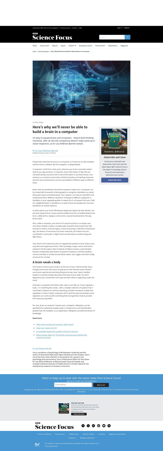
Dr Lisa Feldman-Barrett (42, 348)
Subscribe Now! (79, 414)
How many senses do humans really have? (54, 324)
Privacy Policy (119, 390)
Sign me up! (101, 385)
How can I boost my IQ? (46, 328)
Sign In (119, 28)
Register (127, 28)
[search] (127, 37)
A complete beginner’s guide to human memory (57, 331)
